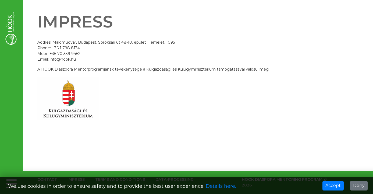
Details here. (221, 186)
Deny (359, 185)
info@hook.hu (63, 59)
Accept (333, 185)
